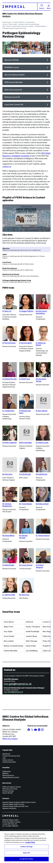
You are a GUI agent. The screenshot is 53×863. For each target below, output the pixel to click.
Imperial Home (6, 22)
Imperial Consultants (9, 808)
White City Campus (9, 739)
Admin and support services (11, 787)
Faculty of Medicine (19, 22)
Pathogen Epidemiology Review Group (14, 28)
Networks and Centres (10, 789)
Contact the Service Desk (11, 756)
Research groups (8, 791)
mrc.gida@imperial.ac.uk (18, 683)
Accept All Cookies (26, 859)
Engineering (6, 771)
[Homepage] (20, 7)
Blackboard (6, 754)
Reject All (26, 853)
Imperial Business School (10, 777)
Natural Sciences (8, 775)
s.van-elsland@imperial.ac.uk (13, 692)
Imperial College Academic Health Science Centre (19, 802)
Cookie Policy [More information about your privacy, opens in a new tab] (30, 842)
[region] (26, 847)
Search (41, 6)
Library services (7, 760)
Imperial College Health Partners (13, 804)
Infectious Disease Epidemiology (28, 24)
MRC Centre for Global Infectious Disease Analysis (18, 26)
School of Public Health (9, 24)
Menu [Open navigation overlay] (49, 7)
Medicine (5, 773)
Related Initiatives (40, 26)
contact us (6, 166)
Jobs (4, 758)
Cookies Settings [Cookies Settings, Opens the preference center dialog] (26, 847)
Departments (30, 22)
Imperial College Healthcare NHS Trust (15, 806)
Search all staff (7, 793)
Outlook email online (9, 762)
